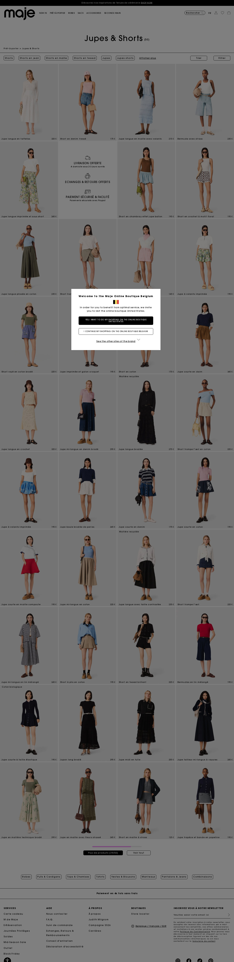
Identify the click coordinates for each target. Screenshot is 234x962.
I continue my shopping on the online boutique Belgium (117, 331)
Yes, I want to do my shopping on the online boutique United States (117, 320)
